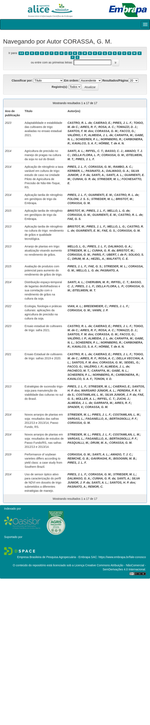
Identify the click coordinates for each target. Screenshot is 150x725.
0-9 (21, 53)
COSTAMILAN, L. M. (89, 394)
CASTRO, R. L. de (79, 122)
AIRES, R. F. (88, 127)
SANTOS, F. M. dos (80, 131)
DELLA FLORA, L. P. (86, 155)
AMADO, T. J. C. (121, 454)
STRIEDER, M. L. (108, 179)
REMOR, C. (95, 486)
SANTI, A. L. (75, 151)
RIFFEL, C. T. (94, 151)
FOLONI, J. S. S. (78, 199)
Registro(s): (60, 86)
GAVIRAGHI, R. (101, 458)
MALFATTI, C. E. (118, 258)
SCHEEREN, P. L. (87, 139)
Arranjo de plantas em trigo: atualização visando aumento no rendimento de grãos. (43, 250)
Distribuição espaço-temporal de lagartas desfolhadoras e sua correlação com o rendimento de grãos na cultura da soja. (43, 290)
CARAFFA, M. (123, 135)
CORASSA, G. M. (106, 131)
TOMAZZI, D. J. (126, 127)
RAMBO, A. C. (122, 166)
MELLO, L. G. (116, 226)
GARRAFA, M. (103, 402)
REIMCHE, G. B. (78, 458)
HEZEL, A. (98, 258)
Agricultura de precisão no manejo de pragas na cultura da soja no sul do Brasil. (43, 155)
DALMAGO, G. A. (117, 170)
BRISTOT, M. (124, 199)
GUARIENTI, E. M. (100, 194)
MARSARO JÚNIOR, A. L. (98, 390)
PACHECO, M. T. (78, 370)
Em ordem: (71, 80)
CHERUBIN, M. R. (97, 282)
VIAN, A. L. (74, 306)
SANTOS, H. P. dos (122, 482)
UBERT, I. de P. (117, 254)
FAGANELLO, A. (97, 418)
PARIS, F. (98, 254)
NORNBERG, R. (111, 139)
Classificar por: (22, 80)
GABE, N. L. (120, 370)
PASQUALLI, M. (78, 442)
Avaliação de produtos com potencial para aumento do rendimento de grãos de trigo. (43, 270)
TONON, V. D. (103, 378)
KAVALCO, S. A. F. (84, 143)
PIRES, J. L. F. (122, 122)
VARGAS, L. (75, 418)
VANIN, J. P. (100, 310)
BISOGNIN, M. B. (124, 458)
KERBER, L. (75, 170)
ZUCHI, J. (123, 398)
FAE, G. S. (74, 219)
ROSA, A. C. (106, 127)
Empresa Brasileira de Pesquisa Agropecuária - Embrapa (53, 557)
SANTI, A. (97, 175)
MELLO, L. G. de (118, 210)
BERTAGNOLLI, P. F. (123, 418)
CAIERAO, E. (102, 122)
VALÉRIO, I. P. (76, 135)
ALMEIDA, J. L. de (100, 135)
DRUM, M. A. (80, 258)
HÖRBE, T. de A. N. (111, 143)
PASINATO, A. (95, 170)
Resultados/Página (115, 80)
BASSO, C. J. (114, 151)
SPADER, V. (75, 407)
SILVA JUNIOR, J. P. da (120, 394)
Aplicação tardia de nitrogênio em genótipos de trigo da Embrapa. (44, 199)
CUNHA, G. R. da (83, 179)
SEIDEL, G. (131, 362)
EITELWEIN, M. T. (84, 290)
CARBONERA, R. (127, 374)
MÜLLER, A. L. (85, 398)
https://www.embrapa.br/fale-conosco (122, 557)
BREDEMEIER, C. (96, 306)
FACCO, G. (127, 131)
